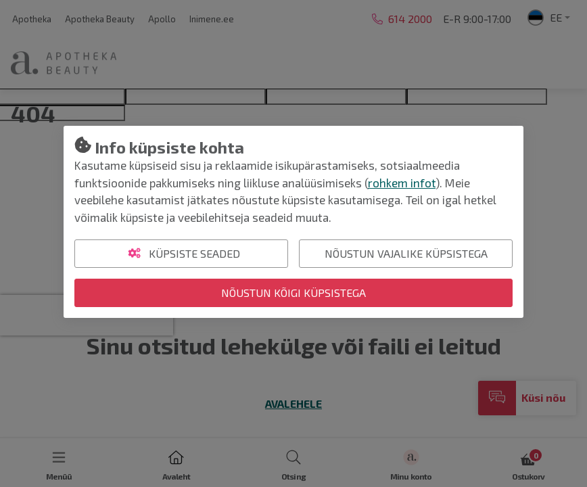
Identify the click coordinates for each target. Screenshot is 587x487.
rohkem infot (402, 182)
